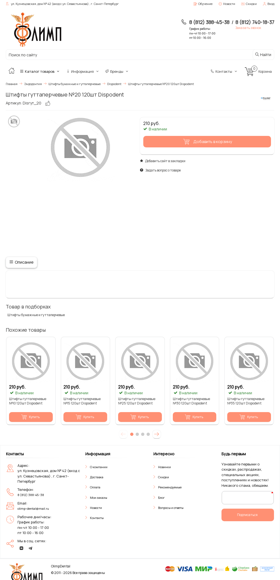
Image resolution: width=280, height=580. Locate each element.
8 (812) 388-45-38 (209, 22)
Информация (83, 71)
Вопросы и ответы (170, 508)
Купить (30, 417)
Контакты (224, 71)
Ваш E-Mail (235, 497)
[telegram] (30, 548)
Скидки (163, 477)
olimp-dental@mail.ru (33, 508)
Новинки (164, 467)
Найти (263, 54)
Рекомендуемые (170, 487)
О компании (98, 467)
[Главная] (11, 71)
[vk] (21, 548)
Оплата (95, 487)
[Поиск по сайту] (117, 54)
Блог (161, 497)
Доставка (96, 477)
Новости (96, 508)
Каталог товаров (40, 71)
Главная (12, 84)
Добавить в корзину (206, 141)
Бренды (117, 71)
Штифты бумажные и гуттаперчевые (35, 315)
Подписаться (247, 514)
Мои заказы (98, 497)
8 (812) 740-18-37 (254, 22)
